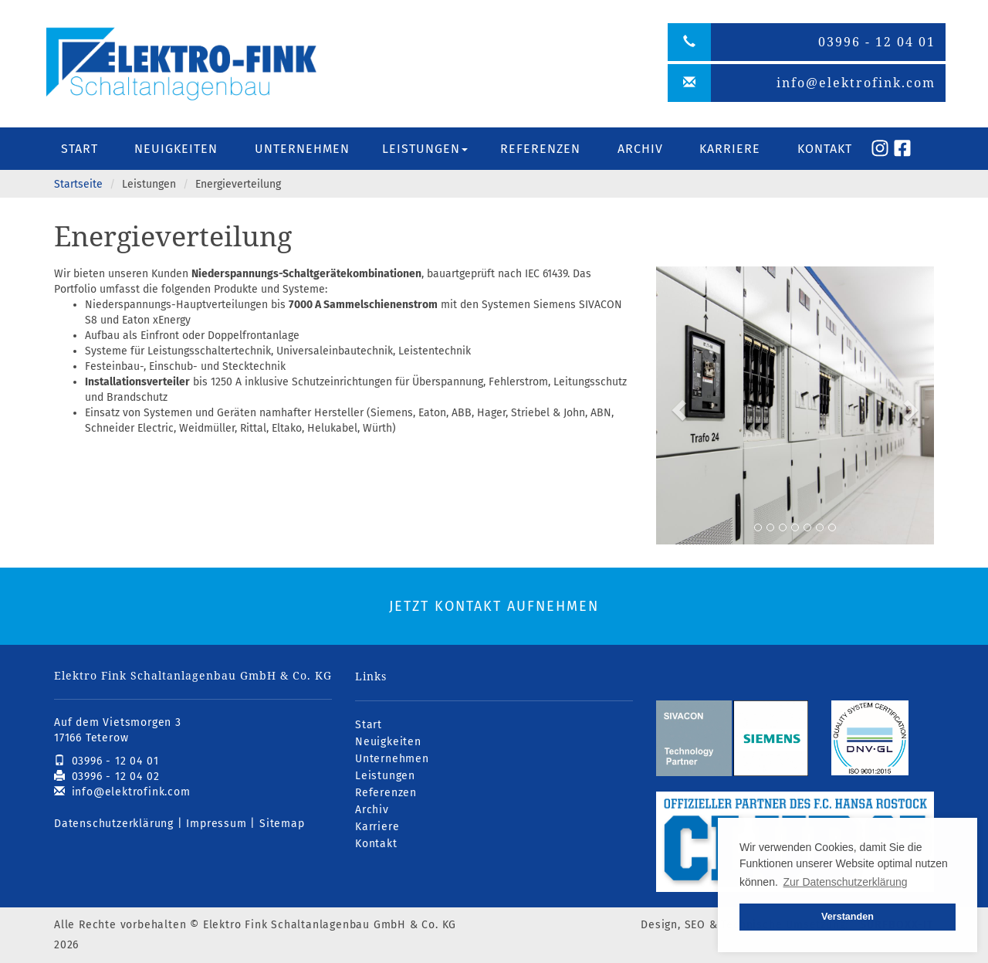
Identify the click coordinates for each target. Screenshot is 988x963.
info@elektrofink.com (122, 792)
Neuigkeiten (176, 148)
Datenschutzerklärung (114, 823)
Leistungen (385, 775)
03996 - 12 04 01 (106, 761)
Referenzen (540, 148)
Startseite (78, 184)
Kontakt (824, 148)
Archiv (640, 148)
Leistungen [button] (425, 148)
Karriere (729, 148)
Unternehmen (302, 148)
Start (79, 148)
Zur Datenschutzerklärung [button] (845, 882)
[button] (677, 405)
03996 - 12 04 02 (106, 776)
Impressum (216, 823)
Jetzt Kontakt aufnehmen (494, 606)
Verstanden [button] (847, 916)
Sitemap (282, 823)
